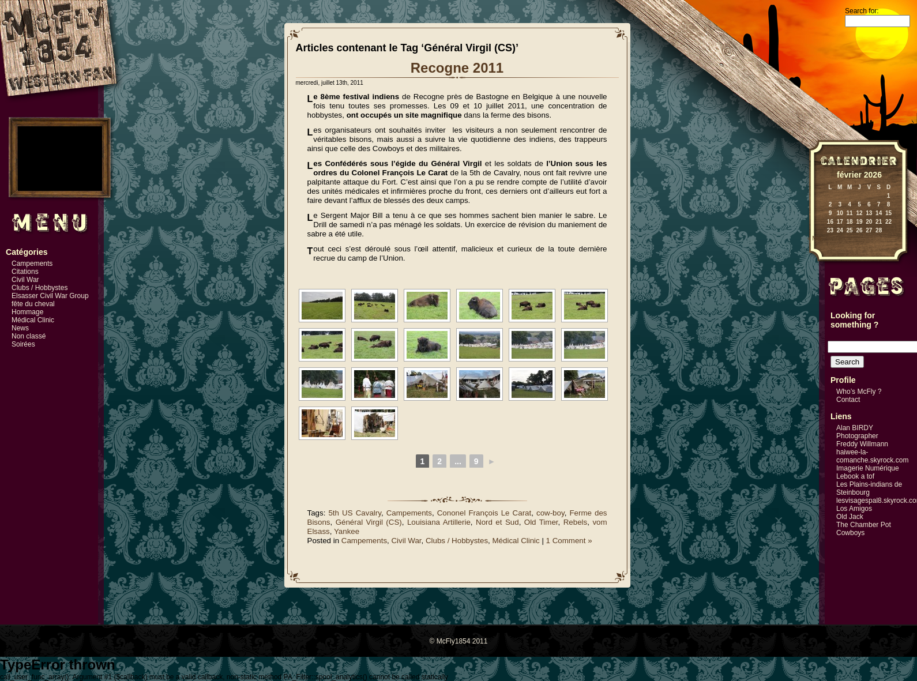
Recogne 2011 (457, 68)
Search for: (862, 11)
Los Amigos (854, 509)
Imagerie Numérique (867, 468)
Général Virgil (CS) (369, 522)
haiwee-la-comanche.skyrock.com (872, 456)
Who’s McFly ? (858, 391)
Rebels (575, 522)
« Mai (814, 238)
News (20, 328)
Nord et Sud (497, 522)
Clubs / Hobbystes (39, 288)
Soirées (23, 344)
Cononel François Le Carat (484, 513)
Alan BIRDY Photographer (857, 432)
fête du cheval (33, 304)
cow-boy (550, 513)
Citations (25, 272)
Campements (32, 263)
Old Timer (541, 522)
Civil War (25, 280)
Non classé (29, 336)
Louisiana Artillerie (439, 522)
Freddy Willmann (862, 444)
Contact (848, 400)
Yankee (346, 531)
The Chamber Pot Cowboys (863, 529)
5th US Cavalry (354, 513)
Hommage (27, 312)
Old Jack (849, 517)
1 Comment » (569, 540)
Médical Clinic (33, 320)
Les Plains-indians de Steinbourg (869, 488)
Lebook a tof (855, 476)
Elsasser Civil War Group (50, 296)
